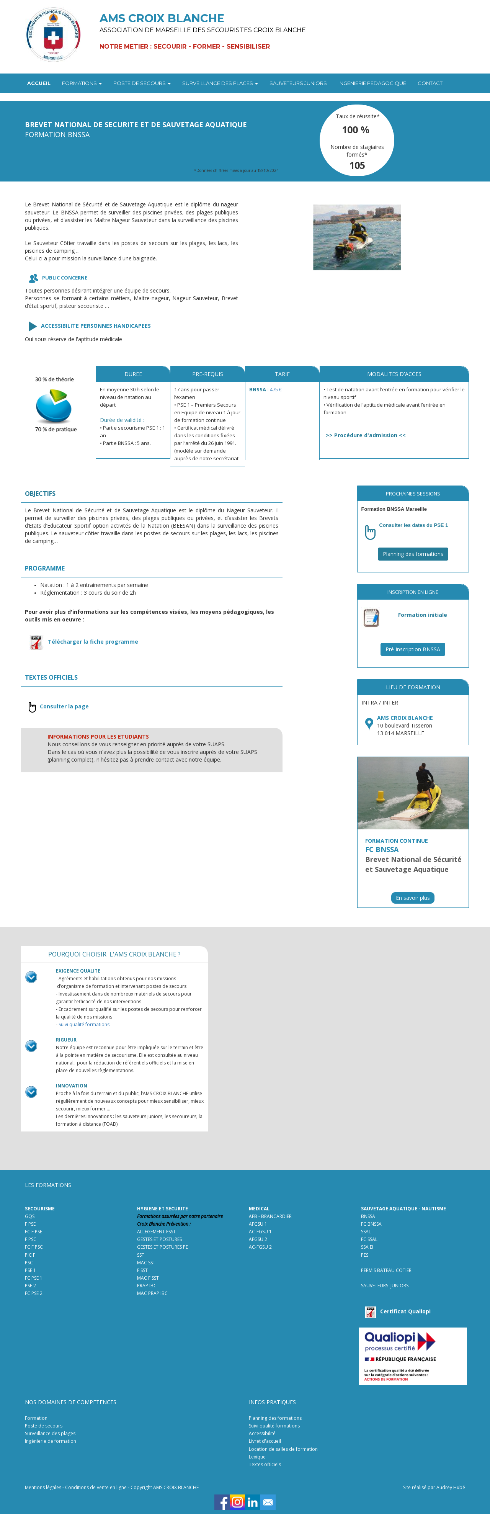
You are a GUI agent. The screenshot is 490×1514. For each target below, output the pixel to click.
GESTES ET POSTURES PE (162, 1247)
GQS (29, 1216)
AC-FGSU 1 (260, 1231)
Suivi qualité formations (84, 1024)
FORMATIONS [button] (82, 83)
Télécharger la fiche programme (93, 641)
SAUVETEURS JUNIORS (298, 83)
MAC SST (146, 1262)
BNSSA (368, 1216)
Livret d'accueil (265, 1441)
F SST (142, 1270)
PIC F (30, 1255)
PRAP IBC (147, 1285)
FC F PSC (34, 1247)
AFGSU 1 (258, 1224)
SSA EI (367, 1247)
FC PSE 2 (33, 1293)
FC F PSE (34, 1231)
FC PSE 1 (33, 1278)
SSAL (366, 1231)
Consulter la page (64, 706)
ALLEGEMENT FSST (156, 1231)
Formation (36, 1418)
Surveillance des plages (50, 1433)
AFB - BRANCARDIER (270, 1216)
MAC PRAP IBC (152, 1293)
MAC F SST (148, 1278)
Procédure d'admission (365, 435)
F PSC (30, 1239)
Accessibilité (262, 1433)
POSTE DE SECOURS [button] (142, 83)
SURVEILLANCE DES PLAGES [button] (220, 83)
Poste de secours (43, 1425)
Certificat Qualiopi (405, 1311)
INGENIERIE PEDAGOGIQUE (372, 83)
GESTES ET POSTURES (159, 1239)
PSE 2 (30, 1285)
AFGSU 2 (258, 1239)
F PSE (30, 1224)
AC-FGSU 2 (260, 1247)
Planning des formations (413, 554)
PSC (29, 1262)
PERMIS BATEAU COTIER (386, 1270)
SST (140, 1255)
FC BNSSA (371, 1224)
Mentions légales (43, 1487)
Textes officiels (265, 1464)
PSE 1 (30, 1270)
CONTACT (430, 83)
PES (364, 1255)
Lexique (257, 1457)
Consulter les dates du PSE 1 (413, 525)
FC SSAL (369, 1239)
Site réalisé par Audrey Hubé (434, 1487)
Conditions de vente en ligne (96, 1487)
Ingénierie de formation (50, 1441)
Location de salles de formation (283, 1449)
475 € (276, 389)
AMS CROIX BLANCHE (405, 717)
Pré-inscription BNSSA (412, 649)
